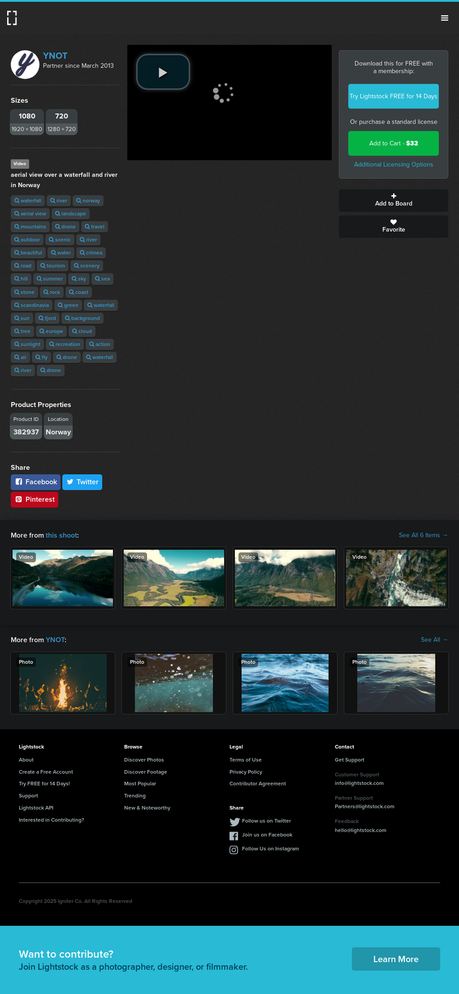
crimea (91, 253)
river (58, 201)
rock (51, 292)
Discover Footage (145, 772)
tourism (52, 266)
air (20, 357)
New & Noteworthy (147, 808)
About (26, 760)
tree (22, 331)
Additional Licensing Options (393, 164)
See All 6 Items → (423, 535)
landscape (70, 214)
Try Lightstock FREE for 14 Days (393, 96)
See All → (434, 639)
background (82, 318)
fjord (47, 318)
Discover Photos (144, 760)
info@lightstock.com (359, 783)
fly (41, 357)
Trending (135, 796)
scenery (87, 266)
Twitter (82, 482)
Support (28, 796)
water (61, 253)
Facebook (35, 482)
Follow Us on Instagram (270, 849)
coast (78, 292)
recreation (64, 344)
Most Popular (140, 783)
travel (94, 227)
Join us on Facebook (267, 835)
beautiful (28, 253)
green (68, 305)
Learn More (396, 959)
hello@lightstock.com (360, 830)
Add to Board (393, 200)
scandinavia (31, 305)
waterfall (27, 201)
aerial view (30, 214)
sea (102, 279)
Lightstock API (36, 808)
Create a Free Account (46, 772)
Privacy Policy (246, 772)
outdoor (27, 240)
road (22, 266)
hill (21, 279)
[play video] (163, 72)
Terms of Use (246, 760)
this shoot (61, 535)
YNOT (55, 55)
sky (79, 279)
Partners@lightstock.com (364, 806)
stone (24, 292)
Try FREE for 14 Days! (44, 783)
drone (65, 227)
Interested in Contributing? (51, 820)
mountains (30, 227)
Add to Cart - (393, 143)
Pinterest (34, 499)
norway (88, 201)
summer (50, 279)
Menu (444, 18)
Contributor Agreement (258, 783)
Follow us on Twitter (266, 821)
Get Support (349, 760)
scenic (60, 240)
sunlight (27, 344)
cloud (82, 331)
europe (51, 331)
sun (22, 318)
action (99, 344)
